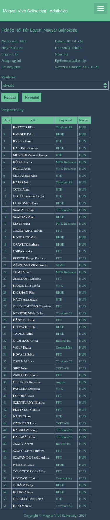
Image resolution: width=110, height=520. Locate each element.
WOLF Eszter (22, 347)
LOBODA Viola (23, 395)
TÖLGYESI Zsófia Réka (29, 471)
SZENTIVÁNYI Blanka (29, 402)
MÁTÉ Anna (21, 223)
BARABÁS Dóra (24, 437)
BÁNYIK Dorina (24, 320)
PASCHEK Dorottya (26, 388)
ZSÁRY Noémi (23, 443)
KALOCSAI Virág (25, 430)
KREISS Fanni (23, 141)
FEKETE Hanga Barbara (29, 258)
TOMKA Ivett (22, 272)
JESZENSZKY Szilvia (28, 230)
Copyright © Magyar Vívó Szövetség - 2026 (55, 516)
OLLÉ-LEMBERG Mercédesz (33, 306)
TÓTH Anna (21, 189)
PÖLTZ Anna (22, 168)
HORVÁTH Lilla (24, 327)
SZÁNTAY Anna (24, 217)
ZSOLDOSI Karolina (27, 278)
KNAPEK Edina (24, 134)
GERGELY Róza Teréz (28, 498)
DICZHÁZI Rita (24, 292)
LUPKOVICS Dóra (25, 203)
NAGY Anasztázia (25, 299)
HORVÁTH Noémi (25, 478)
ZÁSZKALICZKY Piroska (30, 265)
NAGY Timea (22, 416)
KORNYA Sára (23, 492)
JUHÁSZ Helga (23, 485)
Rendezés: (55, 82)
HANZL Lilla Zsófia (26, 285)
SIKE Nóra (20, 368)
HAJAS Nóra (22, 182)
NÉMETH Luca (23, 464)
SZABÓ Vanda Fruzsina (29, 450)
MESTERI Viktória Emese (30, 155)
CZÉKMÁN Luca (24, 423)
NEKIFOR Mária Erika (28, 313)
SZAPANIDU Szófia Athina (31, 457)
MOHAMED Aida (25, 175)
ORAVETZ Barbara (26, 244)
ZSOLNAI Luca (23, 361)
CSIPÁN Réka (22, 251)
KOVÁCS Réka (23, 354)
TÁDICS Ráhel (23, 333)
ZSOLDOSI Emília (25, 375)
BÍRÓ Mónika (22, 505)
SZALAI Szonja (23, 210)
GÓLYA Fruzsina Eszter (28, 196)
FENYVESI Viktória (26, 409)
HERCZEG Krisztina (27, 382)
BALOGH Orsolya (25, 148)
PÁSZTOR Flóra (24, 127)
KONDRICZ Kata (25, 237)
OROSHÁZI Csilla (25, 340)
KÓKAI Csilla (22, 162)
